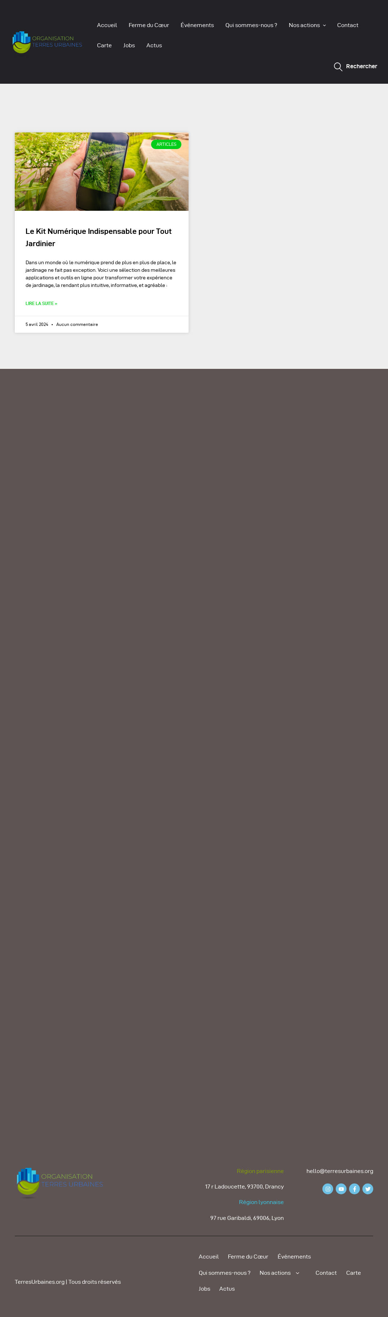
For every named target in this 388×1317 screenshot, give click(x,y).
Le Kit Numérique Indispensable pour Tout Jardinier (99, 237)
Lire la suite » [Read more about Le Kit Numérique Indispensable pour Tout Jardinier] (41, 303)
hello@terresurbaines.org (340, 1171)
